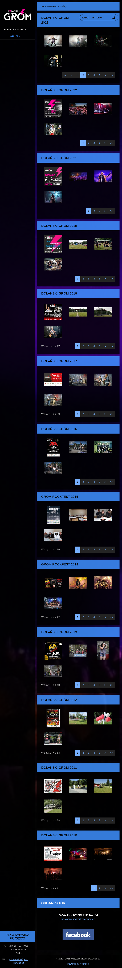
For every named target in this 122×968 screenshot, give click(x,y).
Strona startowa (48, 6)
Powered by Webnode (78, 964)
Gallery (15, 36)
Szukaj (114, 17)
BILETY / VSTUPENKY (15, 29)
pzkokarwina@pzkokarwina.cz (78, 919)
